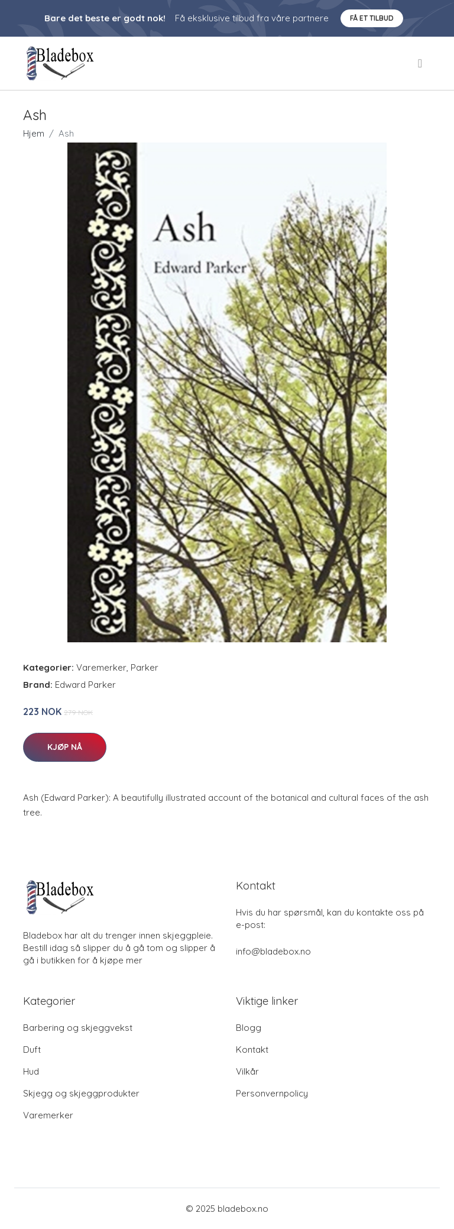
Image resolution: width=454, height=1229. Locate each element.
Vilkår (247, 1071)
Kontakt (252, 1049)
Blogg (248, 1027)
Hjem (33, 133)
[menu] (421, 63)
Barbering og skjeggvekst (77, 1027)
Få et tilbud (372, 18)
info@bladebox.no (273, 951)
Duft (32, 1049)
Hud (31, 1071)
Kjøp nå (64, 747)
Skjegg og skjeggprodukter (81, 1093)
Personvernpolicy (272, 1093)
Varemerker (101, 667)
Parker (144, 667)
